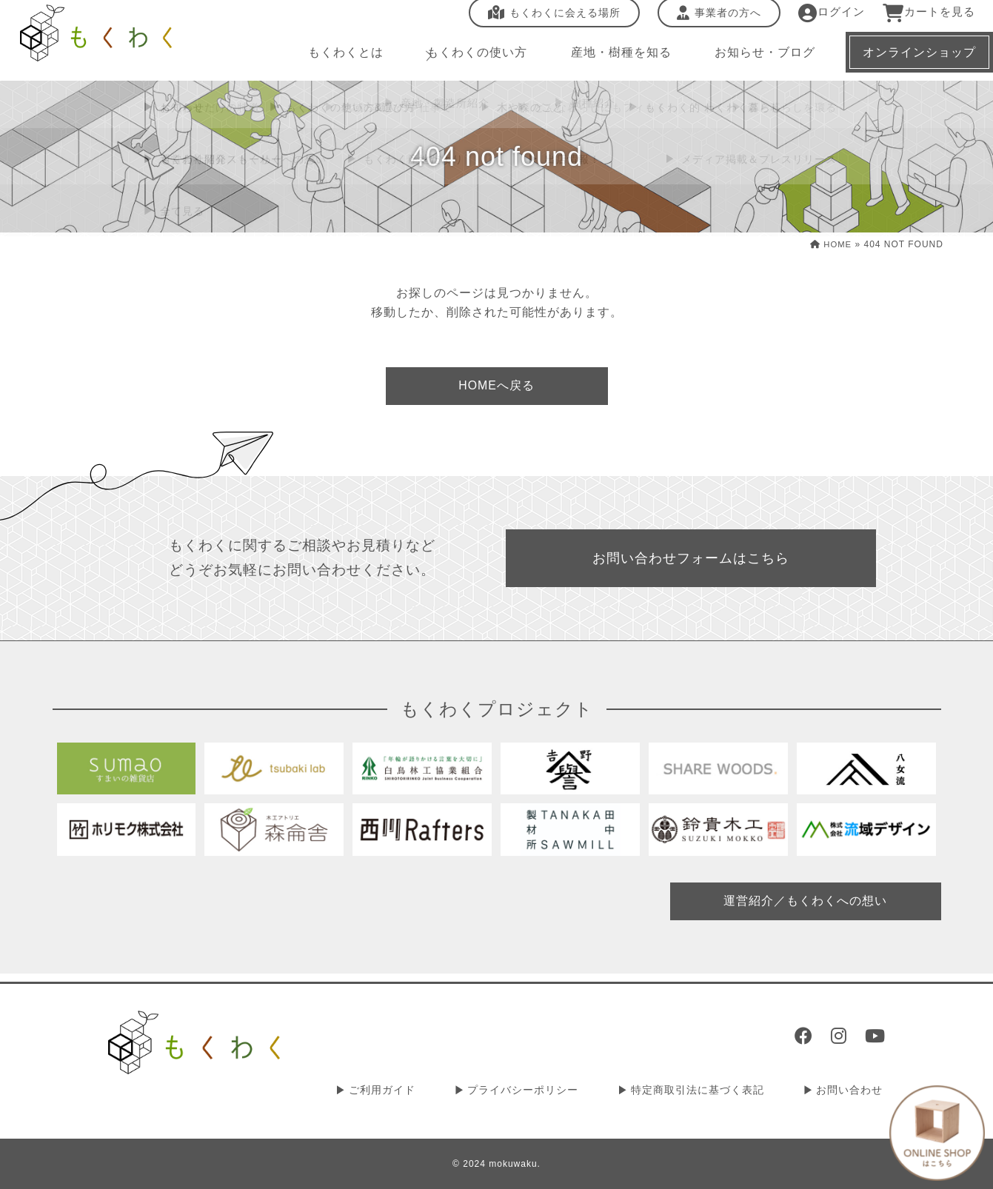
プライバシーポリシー (535, 1091)
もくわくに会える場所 (544, 20)
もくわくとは (341, 59)
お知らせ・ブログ (754, 59)
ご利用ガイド (400, 1091)
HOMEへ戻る (496, 387)
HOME (830, 244)
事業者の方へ (709, 20)
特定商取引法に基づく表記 (705, 1091)
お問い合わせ (852, 1091)
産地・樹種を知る (612, 59)
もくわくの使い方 (470, 59)
